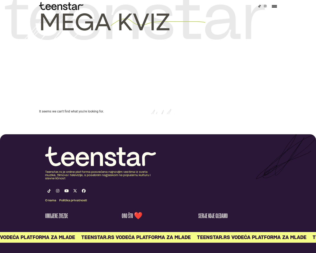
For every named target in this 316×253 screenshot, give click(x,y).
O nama (50, 200)
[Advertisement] (158, 78)
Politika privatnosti (73, 200)
